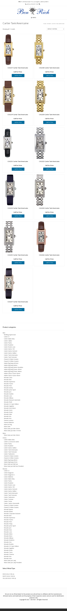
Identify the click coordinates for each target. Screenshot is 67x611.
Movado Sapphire (9, 406)
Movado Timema (9, 554)
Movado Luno (8, 396)
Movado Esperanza (9, 381)
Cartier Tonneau (8, 499)
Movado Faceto (8, 384)
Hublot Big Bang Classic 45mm (13, 369)
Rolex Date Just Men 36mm (12, 428)
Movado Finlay (8, 524)
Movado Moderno (9, 540)
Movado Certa (8, 377)
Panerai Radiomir (9, 422)
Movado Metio (8, 534)
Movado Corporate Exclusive (12, 513)
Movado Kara (8, 530)
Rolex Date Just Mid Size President (14, 466)
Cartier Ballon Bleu (9, 339)
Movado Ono (8, 542)
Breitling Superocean (10, 335)
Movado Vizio (8, 558)
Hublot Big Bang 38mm (10, 460)
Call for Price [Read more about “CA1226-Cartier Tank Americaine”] (49, 262)
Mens (4, 433)
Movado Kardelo (8, 394)
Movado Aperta (8, 509)
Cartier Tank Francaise (10, 357)
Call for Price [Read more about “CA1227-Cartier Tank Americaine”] (18, 309)
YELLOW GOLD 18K (8, 578)
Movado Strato (8, 412)
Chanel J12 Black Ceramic (11, 359)
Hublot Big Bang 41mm (10, 462)
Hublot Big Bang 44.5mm (11, 363)
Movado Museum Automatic (12, 400)
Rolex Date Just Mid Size (11, 464)
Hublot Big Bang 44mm (10, 365)
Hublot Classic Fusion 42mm (12, 373)
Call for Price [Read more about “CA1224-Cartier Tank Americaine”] (49, 216)
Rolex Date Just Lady (10, 560)
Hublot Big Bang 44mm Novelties (13, 367)
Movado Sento (8, 410)
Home (44, 23)
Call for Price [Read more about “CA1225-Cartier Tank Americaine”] (18, 262)
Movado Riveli (8, 402)
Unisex (4, 438)
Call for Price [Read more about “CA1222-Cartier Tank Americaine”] (49, 169)
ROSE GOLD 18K (7, 574)
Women (49, 23)
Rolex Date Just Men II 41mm (12, 430)
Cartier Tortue (8, 501)
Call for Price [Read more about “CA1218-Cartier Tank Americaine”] (49, 75)
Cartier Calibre (8, 341)
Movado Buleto (8, 511)
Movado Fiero (8, 386)
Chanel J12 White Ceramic (11, 361)
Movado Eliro (8, 379)
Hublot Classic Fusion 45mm (12, 375)
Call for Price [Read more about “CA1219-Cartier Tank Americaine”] (18, 122)
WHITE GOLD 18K (8, 576)
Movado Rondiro (9, 544)
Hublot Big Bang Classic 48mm (13, 371)
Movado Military (8, 398)
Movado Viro (7, 416)
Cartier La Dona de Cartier (11, 442)
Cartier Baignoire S (9, 475)
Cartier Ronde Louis (9, 347)
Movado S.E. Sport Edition (11, 404)
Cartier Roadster (8, 345)
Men (4, 333)
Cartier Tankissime (9, 454)
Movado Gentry (8, 388)
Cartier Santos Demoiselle (11, 503)
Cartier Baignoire (9, 473)
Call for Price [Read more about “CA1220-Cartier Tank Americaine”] (49, 122)
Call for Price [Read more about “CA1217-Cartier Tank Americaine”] (18, 75)
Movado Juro (7, 392)
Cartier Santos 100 (9, 349)
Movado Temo (8, 552)
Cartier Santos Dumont (10, 351)
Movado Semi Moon (10, 408)
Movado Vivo (7, 418)
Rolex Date (7, 426)
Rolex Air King (8, 424)
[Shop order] (55, 29)
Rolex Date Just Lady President (13, 562)
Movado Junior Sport (10, 390)
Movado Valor (8, 414)
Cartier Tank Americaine (11, 355)
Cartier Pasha (8, 343)
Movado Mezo (8, 536)
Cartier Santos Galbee (10, 353)
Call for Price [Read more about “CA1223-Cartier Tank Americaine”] (18, 216)
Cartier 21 (7, 337)
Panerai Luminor (8, 420)
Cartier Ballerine (8, 477)
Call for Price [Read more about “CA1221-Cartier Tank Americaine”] (18, 169)
